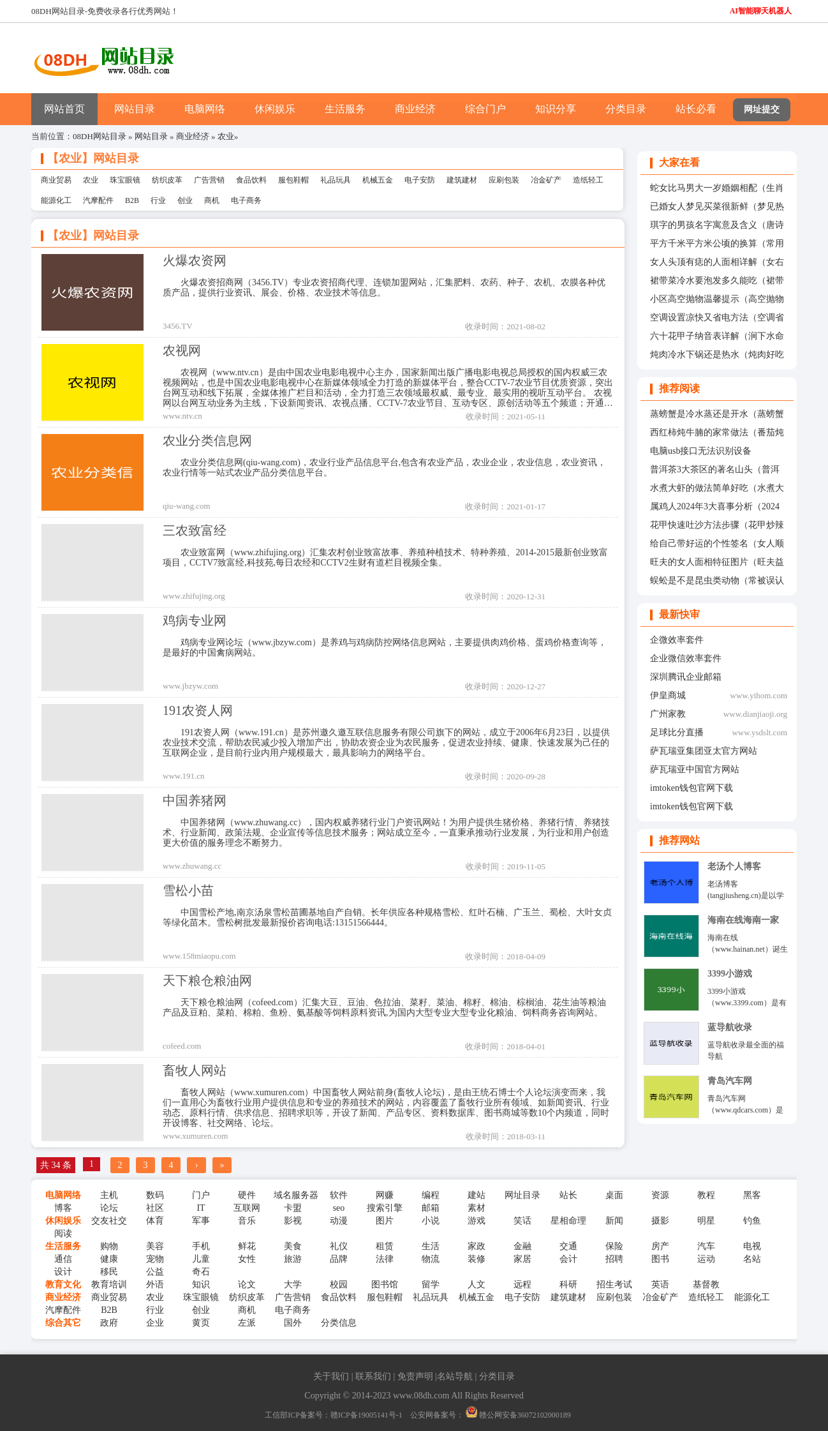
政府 (109, 1323)
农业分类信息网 (207, 440)
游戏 (476, 1220)
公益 (155, 1272)
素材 (476, 1208)
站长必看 (696, 108)
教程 (706, 1195)
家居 (522, 1259)
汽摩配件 (98, 200)
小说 (431, 1220)
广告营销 (209, 180)
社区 (155, 1208)
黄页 (201, 1323)
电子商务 (246, 200)
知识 (201, 1284)
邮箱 (431, 1208)
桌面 (614, 1195)
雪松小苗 (188, 890)
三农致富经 (194, 530)
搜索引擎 (385, 1208)
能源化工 (56, 200)
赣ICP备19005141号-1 (366, 1415)
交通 (568, 1246)
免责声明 (415, 1376)
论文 (247, 1284)
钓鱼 (752, 1220)
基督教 (706, 1284)
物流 (431, 1259)
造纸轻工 (588, 180)
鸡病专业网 (194, 620)
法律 (385, 1259)
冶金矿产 (546, 180)
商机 (211, 200)
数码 (155, 1195)
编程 (431, 1195)
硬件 (247, 1195)
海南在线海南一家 (743, 920)
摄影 (660, 1220)
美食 (293, 1246)
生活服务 (345, 108)
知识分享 (555, 108)
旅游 (293, 1259)
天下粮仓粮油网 (207, 980)
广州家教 (668, 714)
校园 (339, 1284)
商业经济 (415, 108)
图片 (385, 1220)
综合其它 (63, 1323)
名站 (752, 1259)
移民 (109, 1272)
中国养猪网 (194, 800)
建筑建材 (462, 180)
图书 (660, 1259)
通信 (63, 1259)
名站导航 (455, 1376)
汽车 (706, 1246)
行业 (158, 200)
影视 (293, 1220)
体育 (155, 1220)
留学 (431, 1284)
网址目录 (522, 1195)
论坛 (109, 1208)
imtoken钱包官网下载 (691, 788)
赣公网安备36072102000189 (518, 1415)
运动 (706, 1259)
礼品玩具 (335, 180)
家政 (476, 1246)
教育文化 (63, 1284)
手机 (201, 1246)
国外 (293, 1323)
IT (200, 1208)
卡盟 (293, 1208)
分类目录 (625, 108)
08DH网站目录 (99, 136)
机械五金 (377, 180)
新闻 (614, 1220)
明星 (706, 1220)
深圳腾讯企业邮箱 (685, 677)
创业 (185, 200)
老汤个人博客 (734, 866)
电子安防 (419, 180)
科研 (568, 1284)
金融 (522, 1246)
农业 (226, 136)
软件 (339, 1195)
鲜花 (247, 1246)
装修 (476, 1259)
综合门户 (485, 108)
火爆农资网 (194, 260)
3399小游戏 (729, 973)
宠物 (155, 1259)
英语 (660, 1284)
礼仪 (339, 1246)
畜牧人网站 (194, 1070)
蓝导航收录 (729, 1027)
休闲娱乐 (275, 108)
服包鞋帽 (293, 180)
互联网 (246, 1208)
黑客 (752, 1195)
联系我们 (373, 1376)
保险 (614, 1246)
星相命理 (568, 1220)
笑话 (522, 1220)
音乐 (247, 1220)
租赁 (385, 1246)
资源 (660, 1195)
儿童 (201, 1259)
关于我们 (331, 1376)
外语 (155, 1284)
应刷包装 (504, 180)
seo (339, 1208)
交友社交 (109, 1220)
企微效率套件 (677, 640)
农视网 (182, 350)
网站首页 (64, 108)
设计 (63, 1272)
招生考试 (614, 1284)
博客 (63, 1208)
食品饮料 (251, 180)
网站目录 (134, 108)
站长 (568, 1195)
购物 (109, 1246)
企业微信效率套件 (685, 658)
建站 (476, 1195)
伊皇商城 (668, 695)
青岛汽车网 (729, 1081)
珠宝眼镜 (125, 180)
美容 (155, 1246)
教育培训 (109, 1284)
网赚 (385, 1195)
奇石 (201, 1272)
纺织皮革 (167, 180)
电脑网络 (204, 108)
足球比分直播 (677, 732)
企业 (155, 1323)
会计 (568, 1259)
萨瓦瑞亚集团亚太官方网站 (703, 751)
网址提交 (762, 109)
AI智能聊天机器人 (761, 10)
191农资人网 (198, 710)
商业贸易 (56, 180)
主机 (109, 1195)
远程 (522, 1284)
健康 (109, 1259)
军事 (201, 1220)
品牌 (339, 1259)
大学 (293, 1284)
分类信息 (339, 1323)
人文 (476, 1284)
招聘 (614, 1259)
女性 (247, 1259)
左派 (247, 1323)
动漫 (339, 1220)
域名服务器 (293, 1195)
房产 (660, 1246)
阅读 (63, 1233)
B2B (132, 200)
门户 (201, 1195)
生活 (431, 1246)
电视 (752, 1246)
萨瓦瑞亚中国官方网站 (694, 769)
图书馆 (384, 1284)
